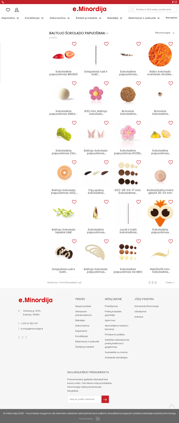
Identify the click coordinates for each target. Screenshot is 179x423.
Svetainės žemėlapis (116, 357)
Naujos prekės (83, 305)
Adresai (138, 316)
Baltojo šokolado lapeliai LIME (63, 230)
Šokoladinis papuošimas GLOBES (128, 270)
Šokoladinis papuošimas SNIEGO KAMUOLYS (63, 113)
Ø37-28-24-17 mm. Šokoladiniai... (128, 191)
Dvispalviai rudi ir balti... (95, 72)
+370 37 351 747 (29, 323)
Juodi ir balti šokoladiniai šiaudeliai (128, 232)
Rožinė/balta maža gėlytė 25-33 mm (160, 191)
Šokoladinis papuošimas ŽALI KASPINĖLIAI (63, 153)
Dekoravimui (60, 18)
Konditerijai (34, 18)
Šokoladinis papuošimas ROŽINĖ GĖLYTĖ (128, 153)
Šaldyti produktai (89, 18)
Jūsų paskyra (144, 299)
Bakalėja (115, 18)
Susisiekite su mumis (116, 352)
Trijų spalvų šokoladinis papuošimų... (96, 192)
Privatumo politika (114, 334)
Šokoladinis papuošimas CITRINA (160, 153)
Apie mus (110, 320)
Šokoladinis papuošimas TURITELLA (128, 74)
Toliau (170, 282)
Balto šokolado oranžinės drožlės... (160, 72)
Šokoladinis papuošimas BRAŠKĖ (63, 72)
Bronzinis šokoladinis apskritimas (128, 113)
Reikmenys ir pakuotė (145, 18)
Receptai (171, 17)
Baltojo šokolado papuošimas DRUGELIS (96, 153)
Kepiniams (11, 18)
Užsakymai (140, 311)
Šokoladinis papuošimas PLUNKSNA (96, 232)
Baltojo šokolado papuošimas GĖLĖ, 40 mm (63, 192)
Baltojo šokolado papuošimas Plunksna (96, 271)
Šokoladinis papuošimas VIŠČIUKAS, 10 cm (160, 232)
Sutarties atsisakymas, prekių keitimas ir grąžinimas (117, 343)
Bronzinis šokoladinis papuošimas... (160, 113)
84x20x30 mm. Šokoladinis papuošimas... (160, 271)
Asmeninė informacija (146, 305)
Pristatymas (111, 305)
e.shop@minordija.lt (32, 328)
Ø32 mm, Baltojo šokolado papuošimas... (95, 113)
